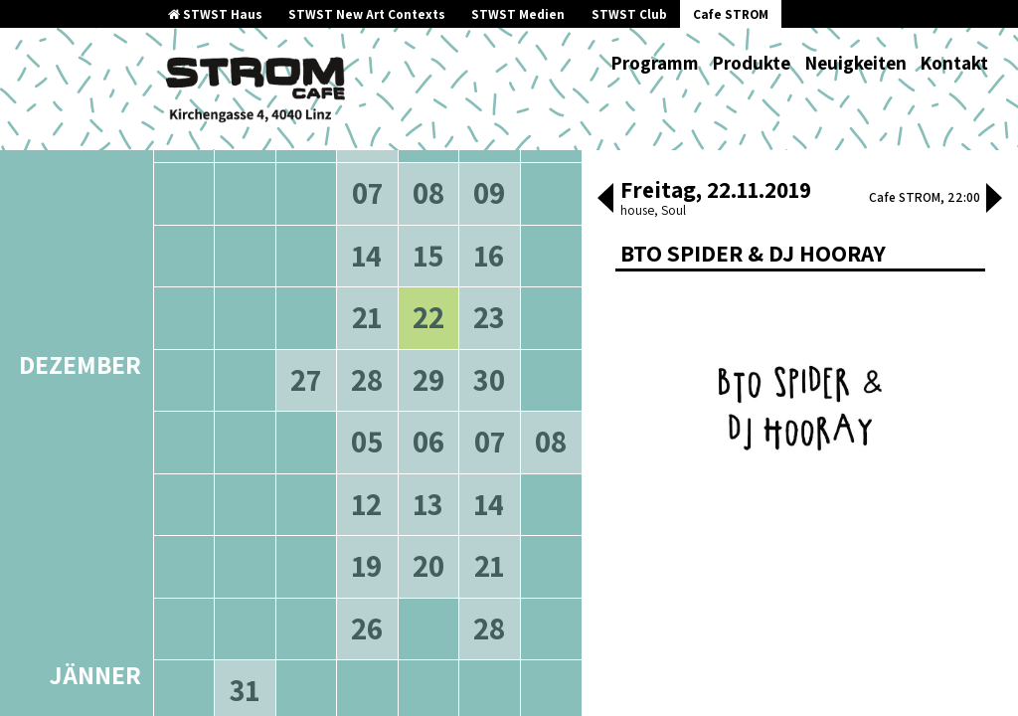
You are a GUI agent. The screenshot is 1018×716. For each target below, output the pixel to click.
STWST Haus (215, 14)
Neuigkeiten (855, 63)
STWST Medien (518, 14)
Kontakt (954, 63)
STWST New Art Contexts (366, 14)
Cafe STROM (730, 14)
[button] (605, 200)
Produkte (751, 63)
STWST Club (629, 14)
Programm (654, 63)
